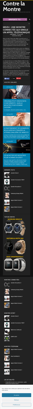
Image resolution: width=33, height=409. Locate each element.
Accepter (16, 395)
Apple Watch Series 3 (16, 207)
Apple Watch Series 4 (16, 200)
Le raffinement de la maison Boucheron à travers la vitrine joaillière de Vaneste (16, 130)
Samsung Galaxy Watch (17, 193)
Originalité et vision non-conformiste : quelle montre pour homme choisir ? (16, 382)
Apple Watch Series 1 (16, 370)
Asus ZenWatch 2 (15, 356)
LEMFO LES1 (14, 336)
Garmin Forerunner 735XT (17, 179)
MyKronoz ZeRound (16, 329)
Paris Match (13, 34)
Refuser (16, 400)
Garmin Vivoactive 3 (16, 186)
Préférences (16, 405)
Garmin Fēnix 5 (15, 173)
